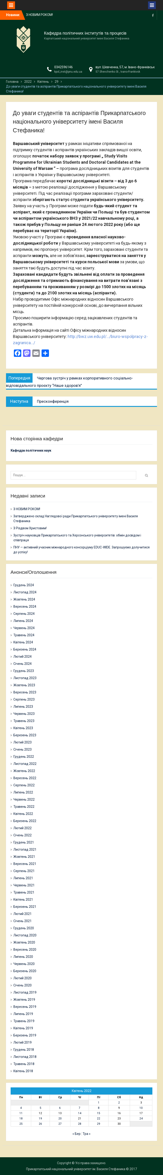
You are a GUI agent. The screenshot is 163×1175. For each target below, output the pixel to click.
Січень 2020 (22, 985)
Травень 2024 (23, 635)
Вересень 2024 (24, 606)
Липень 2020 (23, 957)
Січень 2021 (22, 921)
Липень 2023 (23, 706)
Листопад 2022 (24, 764)
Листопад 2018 (24, 1057)
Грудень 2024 (23, 585)
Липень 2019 (23, 1014)
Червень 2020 (24, 964)
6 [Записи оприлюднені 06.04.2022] (60, 1108)
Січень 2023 (22, 749)
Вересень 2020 (24, 949)
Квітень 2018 (23, 1071)
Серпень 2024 (24, 614)
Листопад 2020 (24, 935)
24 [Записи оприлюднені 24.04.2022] (141, 1118)
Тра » (87, 1134)
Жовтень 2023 (24, 685)
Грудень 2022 (23, 756)
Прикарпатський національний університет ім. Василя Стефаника (75, 1169)
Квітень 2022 (23, 814)
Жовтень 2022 (24, 771)
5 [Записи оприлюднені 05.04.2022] (40, 1108)
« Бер (76, 1134)
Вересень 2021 (24, 864)
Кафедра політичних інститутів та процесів (85, 33)
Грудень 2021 (23, 842)
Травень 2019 (23, 1021)
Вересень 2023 (24, 692)
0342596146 (63, 67)
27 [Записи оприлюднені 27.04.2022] (60, 1123)
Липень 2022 (23, 792)
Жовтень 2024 (24, 599)
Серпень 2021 (24, 871)
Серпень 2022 (24, 785)
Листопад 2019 (24, 992)
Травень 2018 (23, 1064)
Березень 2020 (24, 971)
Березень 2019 (24, 1035)
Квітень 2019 (23, 1028)
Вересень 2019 (24, 1007)
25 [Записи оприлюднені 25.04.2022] (21, 1123)
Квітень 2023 (23, 728)
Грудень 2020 (23, 928)
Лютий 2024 (22, 656)
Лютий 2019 (22, 1042)
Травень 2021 (23, 892)
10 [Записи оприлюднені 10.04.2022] (141, 1108)
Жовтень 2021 (24, 856)
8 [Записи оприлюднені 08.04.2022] (99, 1108)
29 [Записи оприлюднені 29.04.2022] (98, 1123)
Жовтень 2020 (24, 942)
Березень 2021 (24, 907)
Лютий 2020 (22, 978)
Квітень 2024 (23, 642)
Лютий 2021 (22, 914)
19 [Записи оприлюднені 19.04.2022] (40, 1118)
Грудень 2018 (23, 1049)
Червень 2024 (24, 628)
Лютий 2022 (22, 828)
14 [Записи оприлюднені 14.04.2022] (79, 1113)
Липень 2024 (23, 621)
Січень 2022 (22, 835)
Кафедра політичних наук (31, 450)
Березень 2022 (24, 821)
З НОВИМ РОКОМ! (39, 15)
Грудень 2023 (23, 671)
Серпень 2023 (24, 699)
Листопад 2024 (24, 592)
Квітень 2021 (23, 899)
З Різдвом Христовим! (30, 528)
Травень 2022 (23, 806)
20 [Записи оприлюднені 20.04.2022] (60, 1118)
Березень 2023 (24, 735)
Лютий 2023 (22, 742)
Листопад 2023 (24, 678)
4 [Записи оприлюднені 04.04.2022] (21, 1108)
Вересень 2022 (24, 778)
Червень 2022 (24, 799)
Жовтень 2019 (24, 999)
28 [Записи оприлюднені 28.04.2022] (79, 1123)
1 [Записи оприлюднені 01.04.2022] (99, 1102)
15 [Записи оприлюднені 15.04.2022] (98, 1113)
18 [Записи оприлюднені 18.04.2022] (21, 1118)
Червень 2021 (24, 885)
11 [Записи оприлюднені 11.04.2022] (21, 1113)
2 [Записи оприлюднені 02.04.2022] (119, 1102)
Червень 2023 (24, 714)
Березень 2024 (24, 649)
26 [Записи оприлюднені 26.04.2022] (40, 1123)
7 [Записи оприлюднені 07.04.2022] (79, 1108)
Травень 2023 (23, 721)
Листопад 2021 (24, 849)
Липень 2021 (23, 878)
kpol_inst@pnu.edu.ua (68, 71)
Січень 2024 (22, 664)
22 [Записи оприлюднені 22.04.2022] (98, 1118)
